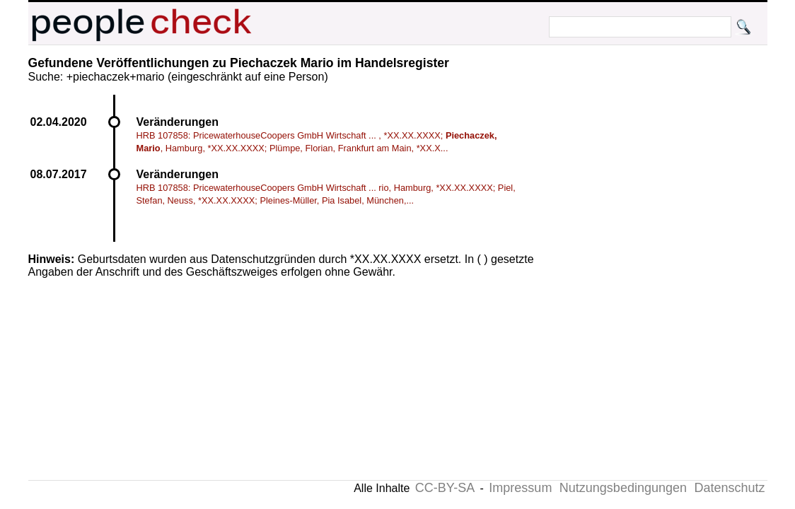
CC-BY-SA (445, 488)
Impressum (520, 488)
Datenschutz (729, 488)
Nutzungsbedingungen (623, 488)
